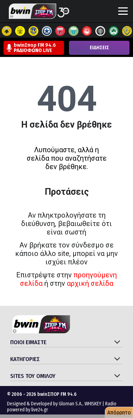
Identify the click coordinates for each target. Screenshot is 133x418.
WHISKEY (92, 404)
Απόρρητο (119, 412)
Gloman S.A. (70, 404)
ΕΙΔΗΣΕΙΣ (99, 47)
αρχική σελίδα (90, 283)
